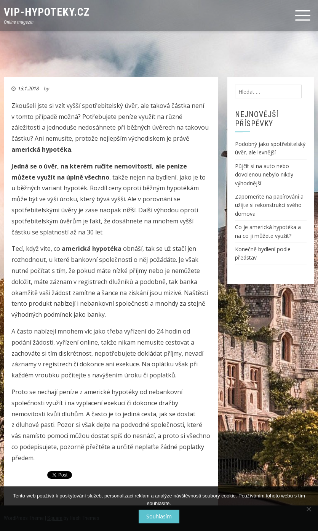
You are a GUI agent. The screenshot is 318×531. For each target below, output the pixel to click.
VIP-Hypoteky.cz (47, 12)
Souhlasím (159, 516)
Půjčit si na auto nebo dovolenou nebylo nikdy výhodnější (264, 174)
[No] (308, 509)
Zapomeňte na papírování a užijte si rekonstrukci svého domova (269, 205)
